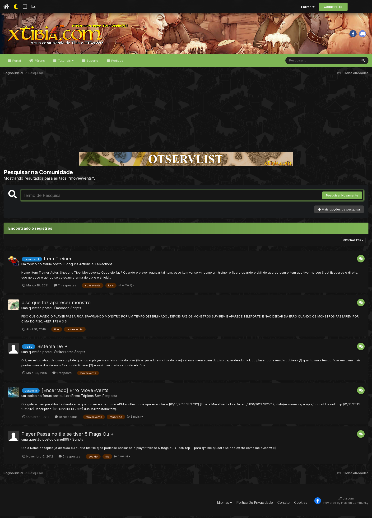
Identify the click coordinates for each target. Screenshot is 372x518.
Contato (283, 504)
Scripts (75, 310)
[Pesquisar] (303, 62)
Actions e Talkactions (95, 266)
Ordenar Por (353, 242)
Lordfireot (72, 397)
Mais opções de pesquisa (339, 211)
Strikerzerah (64, 353)
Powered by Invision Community (345, 504)
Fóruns (39, 62)
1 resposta (62, 374)
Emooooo (62, 310)
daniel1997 (62, 441)
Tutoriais (65, 62)
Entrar (308, 7)
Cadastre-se (333, 7)
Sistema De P (52, 348)
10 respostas (66, 418)
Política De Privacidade (255, 504)
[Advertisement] (186, 117)
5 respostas (69, 458)
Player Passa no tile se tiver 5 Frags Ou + (67, 436)
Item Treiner (58, 260)
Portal (16, 62)
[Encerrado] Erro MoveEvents (75, 392)
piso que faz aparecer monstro (56, 304)
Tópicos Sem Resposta (99, 397)
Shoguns (71, 266)
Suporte (92, 62)
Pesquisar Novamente (342, 197)
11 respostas (65, 287)
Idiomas (224, 504)
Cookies (300, 504)
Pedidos (116, 62)
